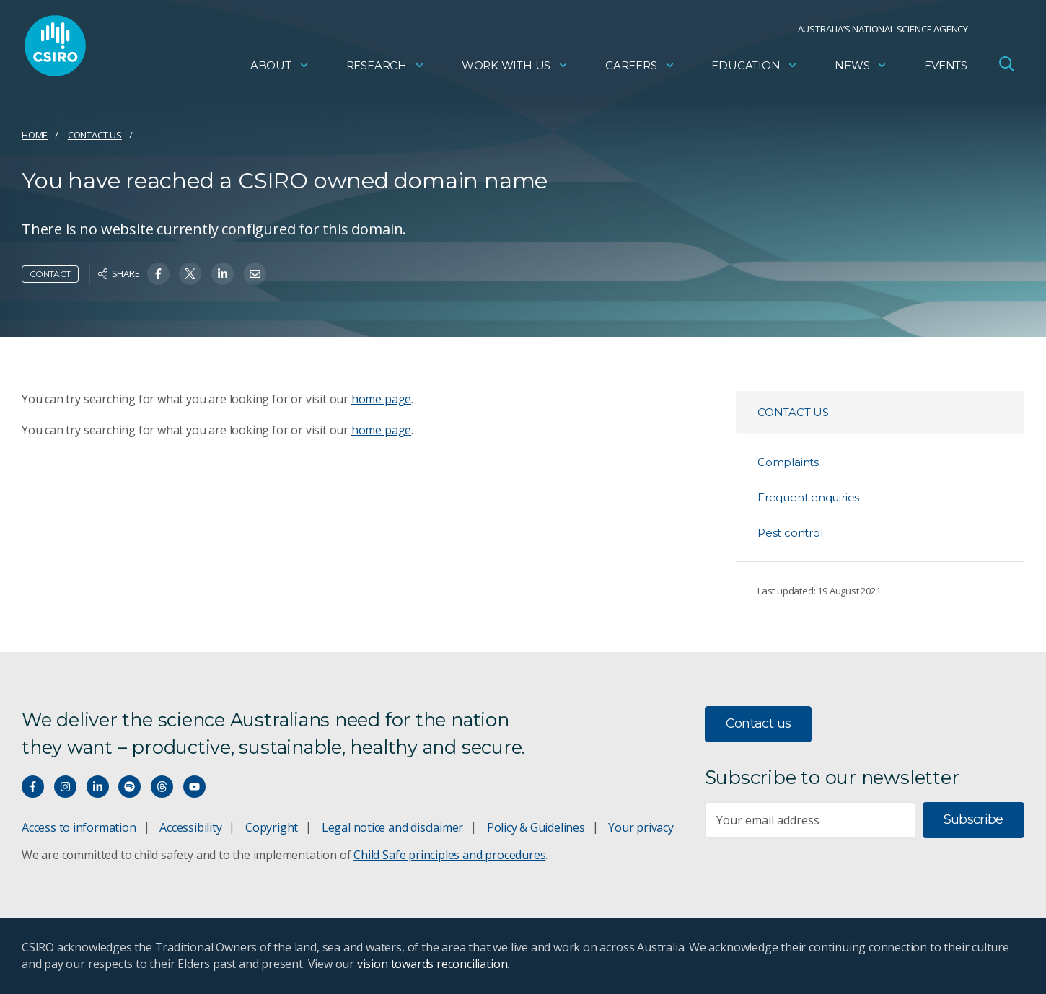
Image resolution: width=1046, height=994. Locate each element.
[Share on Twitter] (190, 274)
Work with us (515, 69)
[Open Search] (1006, 68)
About (279, 69)
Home (35, 134)
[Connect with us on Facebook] (33, 786)
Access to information (79, 827)
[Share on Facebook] (158, 274)
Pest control (789, 533)
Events (945, 69)
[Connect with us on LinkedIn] (98, 786)
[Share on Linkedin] (222, 274)
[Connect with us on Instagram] (65, 786)
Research (385, 69)
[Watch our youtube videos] (194, 786)
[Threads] (162, 786)
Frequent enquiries (808, 497)
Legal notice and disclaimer (392, 827)
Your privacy (640, 827)
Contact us (95, 134)
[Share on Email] (255, 274)
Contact (50, 273)
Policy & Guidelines (536, 827)
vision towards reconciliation (432, 964)
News (861, 69)
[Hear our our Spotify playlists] (129, 786)
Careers (640, 69)
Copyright (271, 827)
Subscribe (973, 819)
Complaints (788, 462)
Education (754, 69)
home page (381, 399)
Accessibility (190, 827)
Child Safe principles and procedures (449, 855)
